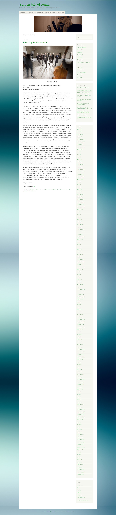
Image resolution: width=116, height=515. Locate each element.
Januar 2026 (80, 137)
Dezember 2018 (81, 349)
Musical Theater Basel (31, 191)
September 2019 (81, 327)
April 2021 (79, 279)
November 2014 (81, 472)
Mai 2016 (79, 427)
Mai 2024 (79, 187)
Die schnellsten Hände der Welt (84, 90)
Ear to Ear (37, 189)
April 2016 (79, 429)
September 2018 (81, 357)
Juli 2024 (79, 182)
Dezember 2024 (81, 169)
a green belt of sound (34, 4)
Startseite (22, 12)
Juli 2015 (79, 452)
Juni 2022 (79, 244)
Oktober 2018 (80, 354)
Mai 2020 (79, 307)
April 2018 (79, 369)
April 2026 (79, 129)
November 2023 (81, 202)
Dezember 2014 (81, 469)
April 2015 (79, 459)
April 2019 (79, 339)
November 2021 (81, 262)
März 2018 (79, 372)
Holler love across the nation (83, 62)
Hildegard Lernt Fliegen (58, 189)
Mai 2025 (79, 157)
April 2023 (79, 219)
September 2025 (81, 147)
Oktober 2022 (80, 234)
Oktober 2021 (80, 264)
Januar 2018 (80, 377)
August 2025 (80, 149)
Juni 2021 (79, 274)
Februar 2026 (80, 134)
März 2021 (79, 282)
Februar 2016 (80, 434)
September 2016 (81, 417)
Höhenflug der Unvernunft (35, 42)
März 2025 (79, 162)
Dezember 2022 (81, 229)
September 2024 (81, 177)
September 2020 (81, 297)
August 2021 (80, 269)
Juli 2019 (79, 332)
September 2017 (81, 387)
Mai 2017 (79, 397)
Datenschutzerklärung (58, 12)
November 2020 (81, 292)
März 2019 (79, 342)
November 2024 (81, 172)
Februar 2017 (80, 404)
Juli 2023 (79, 212)
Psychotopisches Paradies (83, 87)
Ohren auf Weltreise (81, 72)
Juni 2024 (79, 184)
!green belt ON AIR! (81, 47)
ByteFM (78, 492)
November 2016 (81, 412)
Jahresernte (79, 65)
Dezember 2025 (81, 139)
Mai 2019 (79, 337)
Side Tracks (79, 77)
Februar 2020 (80, 314)
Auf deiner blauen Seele (82, 115)
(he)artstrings (80, 50)
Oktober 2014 (80, 474)
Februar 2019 (80, 344)
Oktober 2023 (80, 204)
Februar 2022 (80, 254)
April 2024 (79, 189)
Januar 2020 (80, 317)
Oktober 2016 (80, 414)
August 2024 (80, 179)
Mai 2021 (79, 277)
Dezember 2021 (81, 259)
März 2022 (79, 252)
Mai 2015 (79, 457)
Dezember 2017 (81, 379)
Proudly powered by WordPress (49, 511)
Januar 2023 (80, 227)
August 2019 (80, 329)
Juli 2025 (79, 152)
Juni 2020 (79, 304)
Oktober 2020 (80, 294)
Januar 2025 (80, 167)
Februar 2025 (80, 164)
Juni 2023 (79, 214)
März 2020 (79, 312)
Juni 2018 (79, 364)
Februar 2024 (80, 194)
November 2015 (81, 442)
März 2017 (79, 402)
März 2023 (79, 222)
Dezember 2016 (81, 409)
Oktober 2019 (80, 324)
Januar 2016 (80, 437)
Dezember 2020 (81, 289)
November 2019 (81, 322)
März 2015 (79, 462)
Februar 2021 (80, 284)
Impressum (48, 12)
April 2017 (79, 399)
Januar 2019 (80, 347)
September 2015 (81, 447)
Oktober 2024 (80, 174)
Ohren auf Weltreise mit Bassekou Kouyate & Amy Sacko (84, 107)
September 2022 (81, 237)
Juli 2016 (79, 422)
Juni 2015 (79, 454)
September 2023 (81, 207)
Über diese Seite (31, 12)
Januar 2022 (80, 257)
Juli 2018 (79, 362)
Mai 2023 (79, 217)
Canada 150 (80, 55)
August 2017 (80, 389)
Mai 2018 (79, 367)
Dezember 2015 (81, 439)
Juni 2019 (79, 334)
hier (34, 186)
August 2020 (80, 299)
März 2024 (79, 192)
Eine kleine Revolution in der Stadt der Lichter (83, 103)
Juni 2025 (79, 154)
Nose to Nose (80, 70)
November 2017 (81, 382)
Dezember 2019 (81, 319)
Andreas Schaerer (49, 189)
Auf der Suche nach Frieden (83, 92)
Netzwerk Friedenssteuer (83, 500)
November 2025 (81, 142)
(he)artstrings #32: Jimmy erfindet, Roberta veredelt (83, 111)
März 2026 (79, 132)
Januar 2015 (80, 467)
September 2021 (81, 267)
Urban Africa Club (81, 497)
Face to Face (80, 60)
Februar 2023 (80, 224)
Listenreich (79, 67)
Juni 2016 (79, 424)
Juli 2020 (79, 302)
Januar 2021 (80, 287)
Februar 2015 (80, 464)
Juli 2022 (79, 242)
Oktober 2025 (80, 144)
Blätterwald (40, 12)
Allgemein (32, 189)
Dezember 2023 (81, 199)
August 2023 (80, 209)
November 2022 (81, 232)
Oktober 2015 (80, 444)
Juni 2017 (79, 394)
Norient (79, 490)
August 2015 (80, 449)
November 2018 (81, 352)
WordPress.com (70, 511)
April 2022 (79, 249)
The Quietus (80, 485)
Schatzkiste (79, 75)
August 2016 (80, 419)
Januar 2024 (80, 197)
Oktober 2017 (80, 384)
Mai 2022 (79, 247)
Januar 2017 (80, 407)
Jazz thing (79, 495)
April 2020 (79, 309)
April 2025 (79, 159)
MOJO (78, 487)
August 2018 (80, 359)
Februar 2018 (80, 374)
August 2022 (80, 239)
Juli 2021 (79, 272)
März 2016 (79, 432)
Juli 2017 (79, 392)
